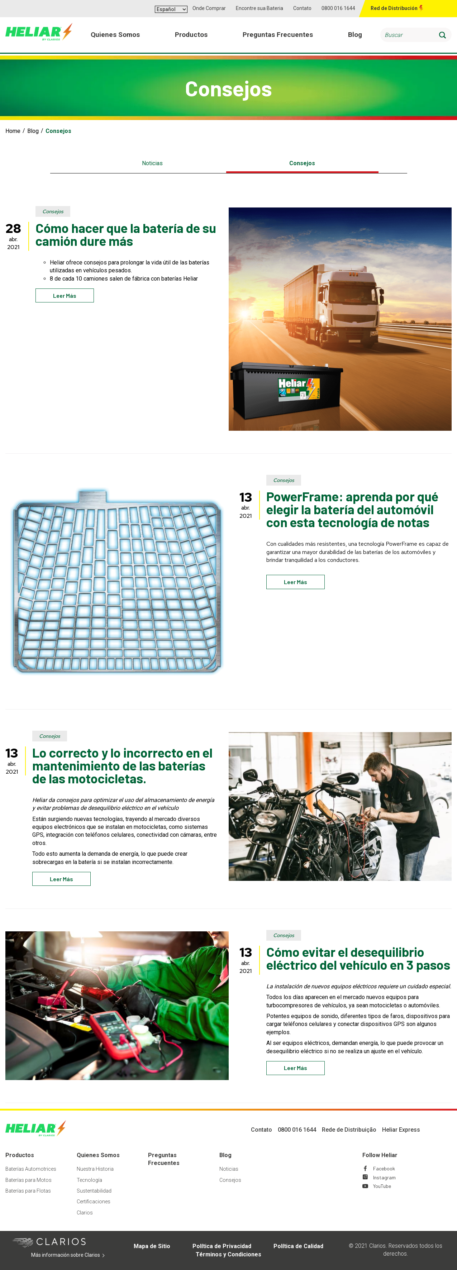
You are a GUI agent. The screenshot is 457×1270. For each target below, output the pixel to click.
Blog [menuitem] (355, 35)
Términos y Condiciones (228, 1254)
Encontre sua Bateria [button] (259, 8)
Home (12, 131)
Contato (302, 8)
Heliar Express (401, 1129)
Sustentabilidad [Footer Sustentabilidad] (94, 1191)
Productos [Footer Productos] (19, 1155)
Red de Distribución (394, 8)
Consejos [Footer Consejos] (230, 1180)
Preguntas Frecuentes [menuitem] (278, 35)
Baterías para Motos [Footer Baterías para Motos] (28, 1180)
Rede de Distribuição (349, 1129)
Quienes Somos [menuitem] (116, 35)
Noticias (152, 163)
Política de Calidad (298, 1246)
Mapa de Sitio (152, 1246)
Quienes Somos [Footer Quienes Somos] (98, 1155)
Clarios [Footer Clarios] (85, 1213)
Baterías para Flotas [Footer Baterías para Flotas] (28, 1191)
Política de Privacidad (221, 1246)
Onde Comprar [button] (209, 8)
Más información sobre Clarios (71, 1255)
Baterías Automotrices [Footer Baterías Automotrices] (30, 1169)
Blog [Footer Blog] (225, 1155)
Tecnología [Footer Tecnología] (89, 1180)
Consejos (302, 163)
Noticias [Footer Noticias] (228, 1169)
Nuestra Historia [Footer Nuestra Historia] (95, 1169)
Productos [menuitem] (191, 35)
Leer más (64, 295)
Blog (33, 131)
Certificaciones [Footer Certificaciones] (93, 1201)
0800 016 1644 (338, 8)
